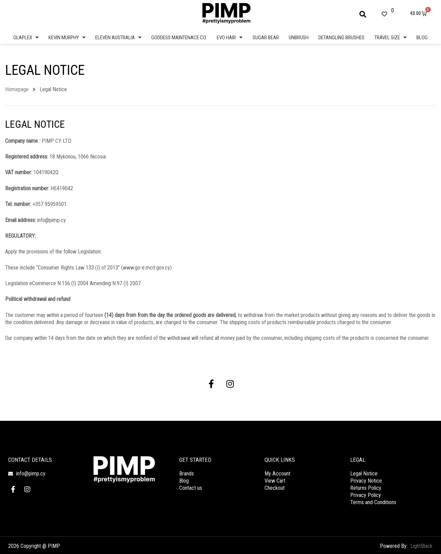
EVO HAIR (229, 37)
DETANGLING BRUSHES (341, 37)
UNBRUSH (299, 37)
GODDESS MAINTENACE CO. (179, 37)
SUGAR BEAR (266, 37)
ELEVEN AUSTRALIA (118, 37)
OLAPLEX (26, 37)
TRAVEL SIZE (390, 37)
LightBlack (421, 545)
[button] (363, 14)
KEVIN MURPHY (66, 37)
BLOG (422, 37)
